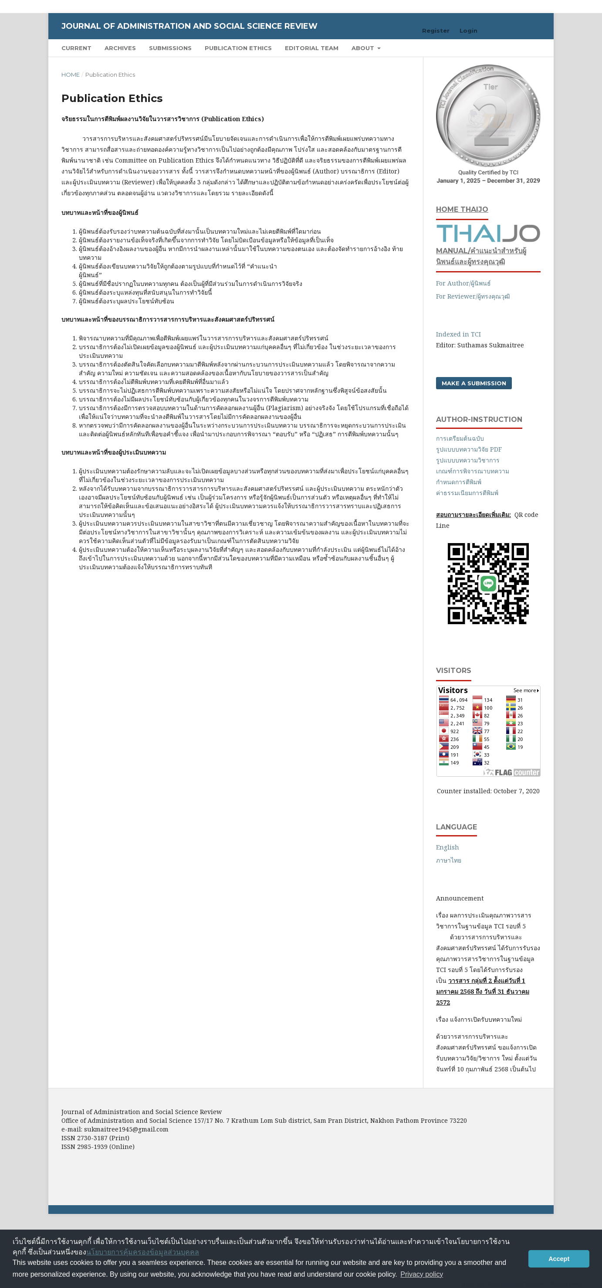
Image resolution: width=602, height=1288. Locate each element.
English (447, 847)
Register (436, 30)
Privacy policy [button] (421, 1274)
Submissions (170, 47)
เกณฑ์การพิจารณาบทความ (472, 471)
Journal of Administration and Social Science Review (189, 26)
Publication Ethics (238, 47)
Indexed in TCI (459, 334)
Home (70, 74)
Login (468, 30)
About (364, 47)
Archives (120, 47)
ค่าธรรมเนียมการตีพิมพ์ (467, 493)
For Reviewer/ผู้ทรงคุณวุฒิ (473, 296)
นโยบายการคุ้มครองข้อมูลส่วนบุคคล (142, 1252)
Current (76, 47)
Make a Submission (474, 383)
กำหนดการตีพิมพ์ (458, 482)
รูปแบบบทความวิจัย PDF (470, 449)
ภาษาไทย (448, 860)
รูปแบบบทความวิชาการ (468, 460)
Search (520, 48)
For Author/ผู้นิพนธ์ (463, 283)
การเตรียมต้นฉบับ (460, 438)
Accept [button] (558, 1258)
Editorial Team (311, 47)
